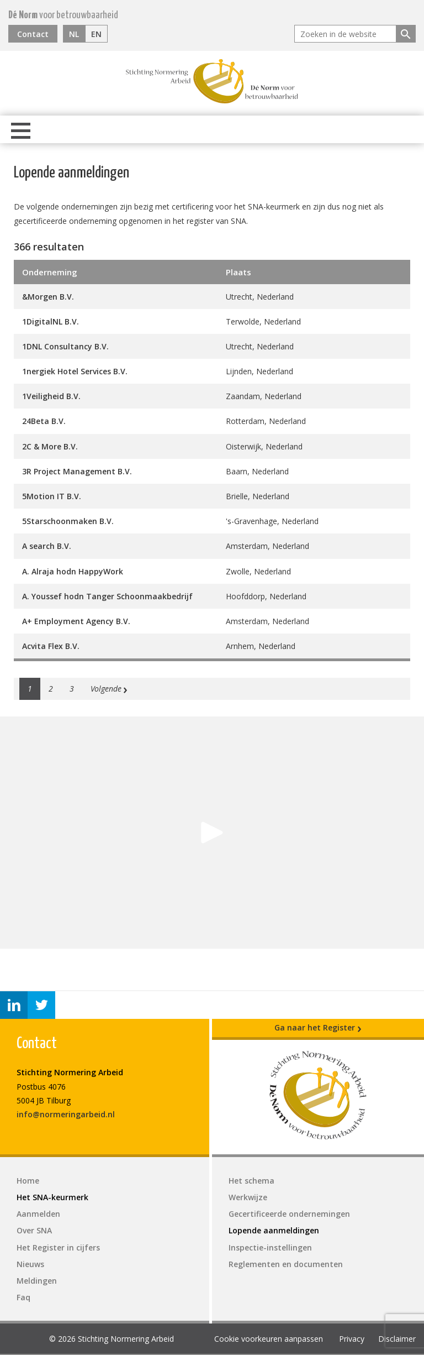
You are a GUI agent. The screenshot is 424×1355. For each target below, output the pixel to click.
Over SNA (34, 1230)
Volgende (109, 689)
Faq (23, 1297)
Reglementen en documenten (286, 1264)
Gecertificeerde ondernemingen (289, 1213)
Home (28, 1180)
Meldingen (37, 1280)
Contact (33, 34)
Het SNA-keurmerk (52, 1197)
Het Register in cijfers (58, 1247)
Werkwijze (248, 1197)
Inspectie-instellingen (270, 1247)
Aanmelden (38, 1213)
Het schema (251, 1180)
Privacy (351, 1338)
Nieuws (30, 1264)
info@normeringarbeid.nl (66, 1114)
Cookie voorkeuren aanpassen (268, 1338)
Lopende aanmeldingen (274, 1230)
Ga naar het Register (318, 1028)
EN (96, 34)
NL (74, 34)
